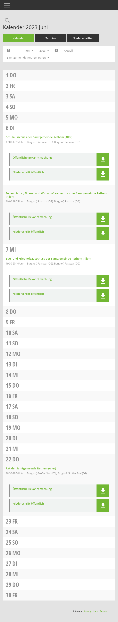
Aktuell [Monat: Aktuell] (68, 50)
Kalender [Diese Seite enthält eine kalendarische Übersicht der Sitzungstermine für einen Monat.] (19, 38)
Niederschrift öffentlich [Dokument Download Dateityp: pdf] (28, 172)
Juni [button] (29, 50)
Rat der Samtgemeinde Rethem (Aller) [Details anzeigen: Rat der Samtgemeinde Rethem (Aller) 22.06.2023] (31, 468)
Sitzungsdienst (95, 611)
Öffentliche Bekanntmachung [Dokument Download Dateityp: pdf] (32, 157)
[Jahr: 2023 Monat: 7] (56, 50)
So (12, 107)
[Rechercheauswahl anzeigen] (6, 20)
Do (13, 75)
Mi (13, 249)
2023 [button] (44, 50)
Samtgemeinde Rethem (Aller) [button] (28, 57)
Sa (12, 96)
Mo (14, 117)
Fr (12, 86)
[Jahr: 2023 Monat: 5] (8, 50)
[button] (103, 159)
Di (12, 128)
